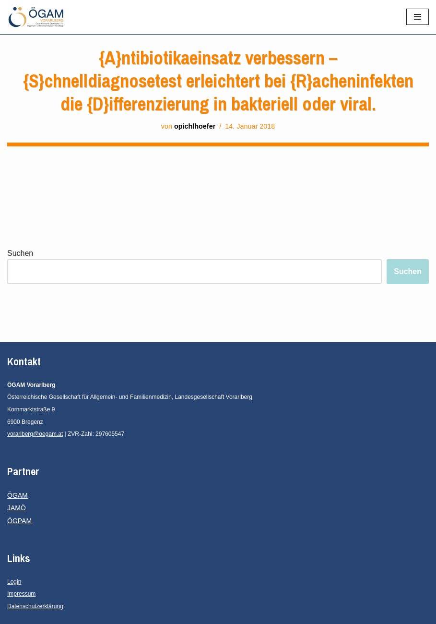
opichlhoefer (194, 126)
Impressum (21, 593)
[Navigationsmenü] (417, 17)
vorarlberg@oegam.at (35, 434)
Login (14, 581)
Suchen (20, 253)
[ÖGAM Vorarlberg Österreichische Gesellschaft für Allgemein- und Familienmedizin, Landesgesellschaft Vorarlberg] (36, 17)
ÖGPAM (19, 521)
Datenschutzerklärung (35, 606)
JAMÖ (16, 508)
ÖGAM (17, 495)
